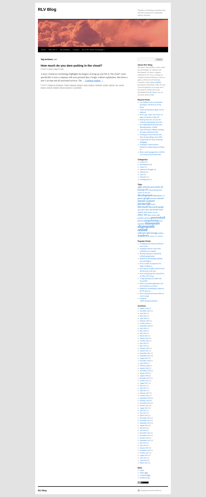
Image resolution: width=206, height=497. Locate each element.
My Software (65, 50)
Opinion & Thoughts (55, 85)
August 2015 (144, 408)
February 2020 (145, 366)
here (152, 95)
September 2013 (145, 440)
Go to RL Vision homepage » (93, 50)
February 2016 (145, 401)
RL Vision (153, 92)
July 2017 (143, 386)
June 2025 (143, 313)
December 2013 (145, 433)
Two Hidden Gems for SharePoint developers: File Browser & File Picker (151, 104)
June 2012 (143, 458)
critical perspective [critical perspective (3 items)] (155, 190)
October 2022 (144, 341)
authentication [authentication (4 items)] (148, 187)
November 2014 (145, 420)
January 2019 (144, 373)
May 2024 (143, 331)
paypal (121, 85)
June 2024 (143, 328)
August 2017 (144, 383)
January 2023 (144, 338)
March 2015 (144, 415)
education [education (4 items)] (157, 195)
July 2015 (143, 410)
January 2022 (144, 351)
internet (111, 85)
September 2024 (145, 326)
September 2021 (145, 356)
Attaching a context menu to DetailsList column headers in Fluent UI (152, 147)
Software (143, 172)
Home (43, 50)
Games (142, 167)
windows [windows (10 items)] (143, 235)
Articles (142, 162)
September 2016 (145, 398)
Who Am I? (53, 50)
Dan (62, 69)
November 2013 (145, 435)
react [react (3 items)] (161, 221)
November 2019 (145, 371)
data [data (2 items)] (149, 192)
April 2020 (143, 363)
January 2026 (144, 308)
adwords (73, 85)
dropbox (91, 85)
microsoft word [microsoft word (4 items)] (156, 209)
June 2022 (143, 343)
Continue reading (94, 80)
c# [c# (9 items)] (146, 189)
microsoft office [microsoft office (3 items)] (143, 210)
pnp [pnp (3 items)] (158, 215)
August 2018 (144, 376)
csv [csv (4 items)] (146, 192)
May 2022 (143, 346)
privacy (43, 88)
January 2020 (144, 368)
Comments (145, 475)
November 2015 (145, 403)
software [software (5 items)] (142, 233)
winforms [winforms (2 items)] (160, 236)
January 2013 (144, 448)
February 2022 (145, 348)
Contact (76, 50)
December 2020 (145, 361)
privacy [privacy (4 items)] (141, 220)
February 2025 (145, 321)
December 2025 (145, 311)
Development (144, 164)
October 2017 (144, 381)
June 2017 (143, 388)
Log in (142, 470)
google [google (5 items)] (146, 198)
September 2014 (145, 423)
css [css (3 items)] (143, 192)
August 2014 (144, 425)
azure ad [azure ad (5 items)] (159, 187)
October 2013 (144, 438)
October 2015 (144, 406)
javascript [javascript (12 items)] (144, 203)
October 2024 (144, 323)
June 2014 (143, 430)
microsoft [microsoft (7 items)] (143, 206)
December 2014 (145, 418)
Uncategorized (145, 179)
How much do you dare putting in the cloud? (71, 65)
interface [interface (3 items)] (153, 198)
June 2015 (143, 413)
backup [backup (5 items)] (141, 189)
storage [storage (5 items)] (154, 233)
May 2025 (143, 316)
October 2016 (144, 396)
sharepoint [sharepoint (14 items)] (152, 223)
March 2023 (144, 336)
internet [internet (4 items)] (160, 198)
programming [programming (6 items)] (151, 220)
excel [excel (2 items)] (163, 195)
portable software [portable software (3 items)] (144, 218)
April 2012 (143, 460)
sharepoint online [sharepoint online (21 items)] (146, 228)
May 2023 (143, 333)
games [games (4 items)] (140, 198)
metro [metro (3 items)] (153, 204)
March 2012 (144, 463)
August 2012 (144, 455)
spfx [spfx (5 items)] (148, 233)
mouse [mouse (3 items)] (149, 212)
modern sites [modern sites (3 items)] (142, 212)
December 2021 (145, 353)
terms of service (66, 88)
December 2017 (145, 378)
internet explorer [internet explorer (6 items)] (146, 200)
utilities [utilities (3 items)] (160, 233)
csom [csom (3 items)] (139, 192)
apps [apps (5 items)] (140, 187)
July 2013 (143, 443)
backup (80, 85)
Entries (144, 473)
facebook (98, 85)
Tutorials (143, 177)
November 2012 (145, 450)
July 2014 (143, 428)
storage (56, 88)
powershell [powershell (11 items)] (158, 217)
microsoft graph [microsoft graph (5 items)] (156, 207)
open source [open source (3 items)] (152, 215)
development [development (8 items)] (145, 195)
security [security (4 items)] (141, 223)
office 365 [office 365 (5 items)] (142, 214)
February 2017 (145, 393)
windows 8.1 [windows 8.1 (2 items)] (153, 236)
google (105, 85)
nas (116, 85)
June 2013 (143, 445)
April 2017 (143, 391)
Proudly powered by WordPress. (151, 490)
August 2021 (144, 358)
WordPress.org (145, 478)
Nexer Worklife (156, 82)
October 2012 (144, 453)
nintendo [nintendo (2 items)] (155, 212)
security (49, 88)
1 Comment (77, 88)
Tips (141, 174)
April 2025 (143, 318)
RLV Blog (47, 9)
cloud (85, 85)
